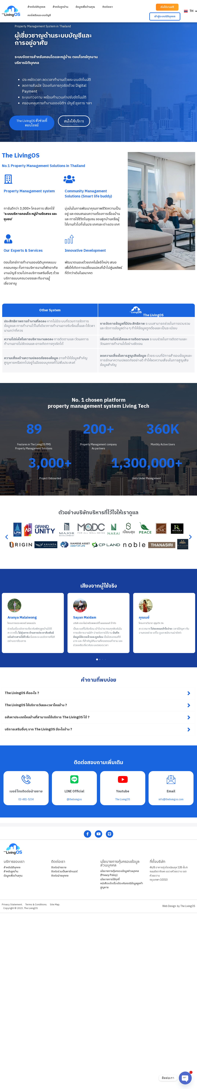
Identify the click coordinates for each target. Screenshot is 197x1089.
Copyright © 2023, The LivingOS (22, 908)
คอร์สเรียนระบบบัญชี (39, 15)
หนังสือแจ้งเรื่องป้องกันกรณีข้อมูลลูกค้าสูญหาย (121, 885)
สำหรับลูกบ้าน (60, 7)
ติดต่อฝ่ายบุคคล (59, 876)
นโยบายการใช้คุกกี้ (110, 879)
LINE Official (74, 791)
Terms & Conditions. (38, 904)
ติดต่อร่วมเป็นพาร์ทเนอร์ (64, 871)
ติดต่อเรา (107, 7)
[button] (167, 7)
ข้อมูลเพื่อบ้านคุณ (85, 7)
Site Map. (59, 904)
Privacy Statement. (13, 904)
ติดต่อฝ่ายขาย (58, 867)
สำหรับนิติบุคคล (36, 7)
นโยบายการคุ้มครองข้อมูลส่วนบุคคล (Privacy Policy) (119, 873)
